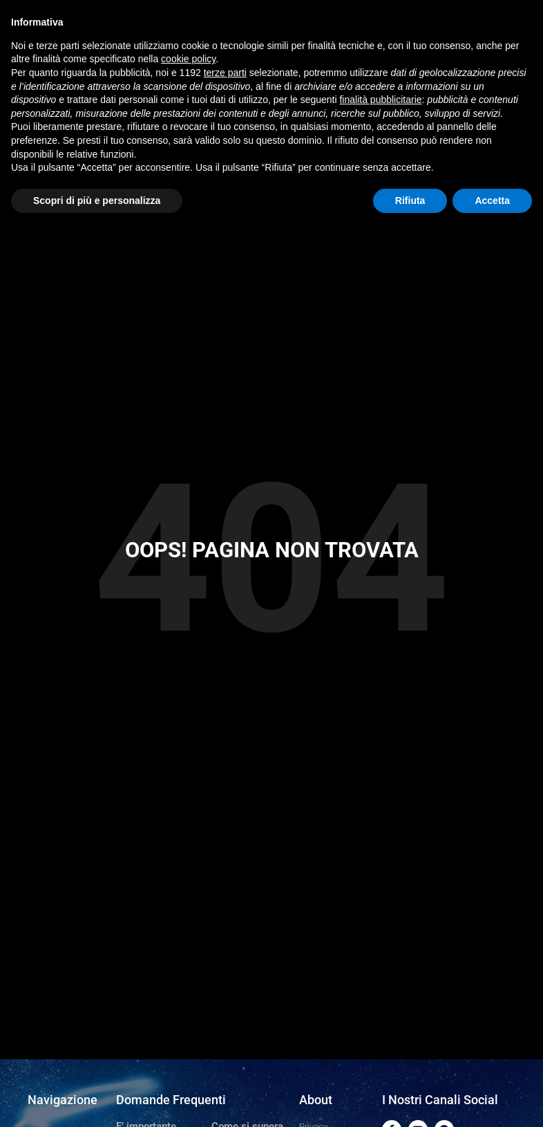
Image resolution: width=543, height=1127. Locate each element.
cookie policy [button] (188, 58)
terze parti (225, 72)
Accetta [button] (492, 200)
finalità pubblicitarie (380, 99)
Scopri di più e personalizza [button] (96, 200)
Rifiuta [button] (410, 200)
